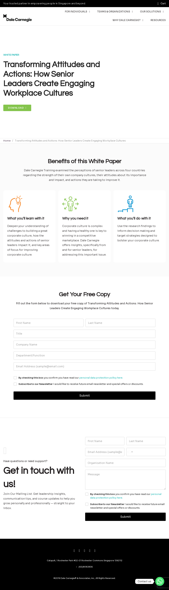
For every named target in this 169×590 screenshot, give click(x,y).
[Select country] (130, 452)
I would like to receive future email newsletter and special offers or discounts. (80, 384)
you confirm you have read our (70, 377)
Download (17, 107)
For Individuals (76, 11)
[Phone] (146, 452)
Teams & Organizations (113, 11)
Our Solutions (150, 11)
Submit (84, 395)
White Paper (11, 55)
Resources (158, 20)
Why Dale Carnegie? (126, 20)
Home (7, 140)
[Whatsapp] (159, 581)
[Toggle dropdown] (89, 12)
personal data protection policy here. (101, 377)
